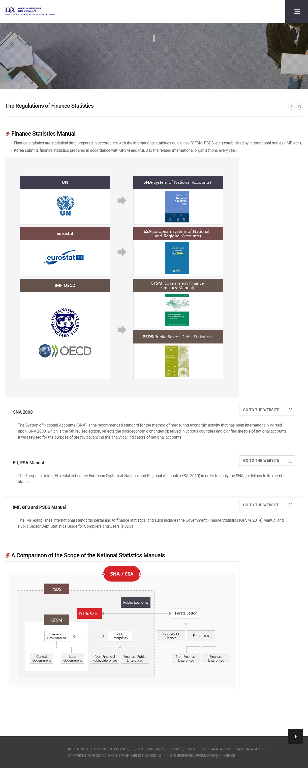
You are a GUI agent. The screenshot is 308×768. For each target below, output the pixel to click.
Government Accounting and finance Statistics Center (43, 11)
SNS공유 (299, 106)
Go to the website (267, 410)
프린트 (291, 106)
